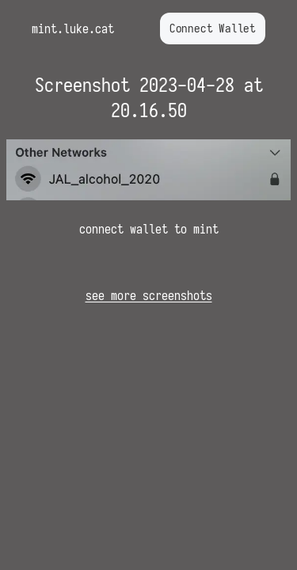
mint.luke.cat (73, 28)
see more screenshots (149, 295)
